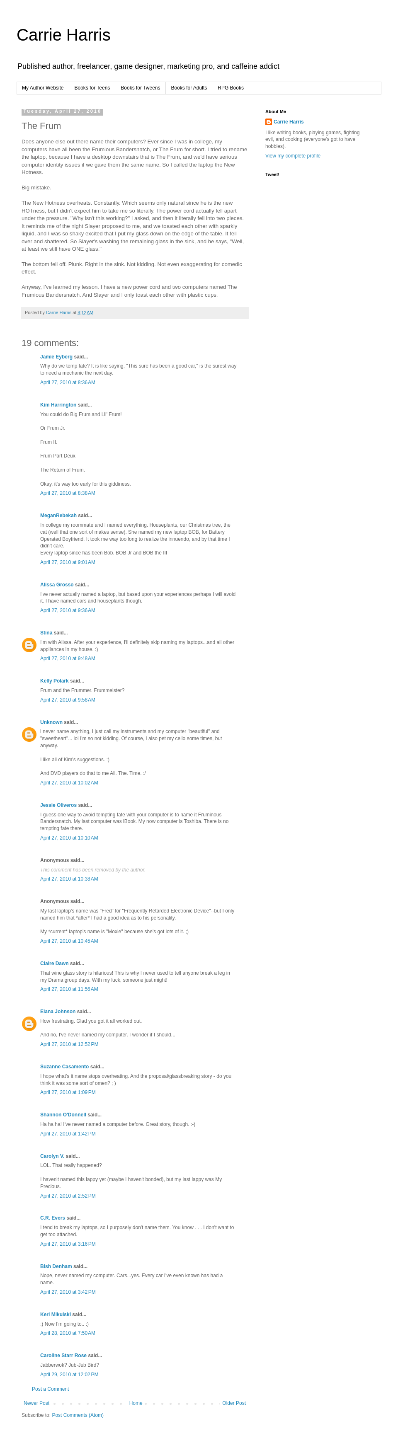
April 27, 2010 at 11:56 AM (69, 989)
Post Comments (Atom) (78, 1415)
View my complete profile (292, 156)
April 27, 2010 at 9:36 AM (67, 610)
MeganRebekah (58, 515)
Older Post (234, 1403)
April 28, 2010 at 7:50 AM (67, 1333)
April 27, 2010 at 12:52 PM (69, 1044)
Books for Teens (92, 88)
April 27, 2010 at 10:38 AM (69, 879)
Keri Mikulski (55, 1314)
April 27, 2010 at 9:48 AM (67, 658)
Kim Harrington (58, 405)
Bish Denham (56, 1266)
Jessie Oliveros (58, 805)
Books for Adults (189, 88)
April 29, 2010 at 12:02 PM (69, 1374)
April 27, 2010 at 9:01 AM (67, 562)
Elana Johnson (57, 1011)
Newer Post (36, 1403)
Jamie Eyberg (56, 357)
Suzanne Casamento (64, 1067)
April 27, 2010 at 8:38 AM (67, 493)
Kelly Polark (54, 681)
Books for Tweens (140, 88)
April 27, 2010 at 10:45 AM (69, 941)
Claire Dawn (54, 963)
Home (136, 1403)
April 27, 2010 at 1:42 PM (68, 1134)
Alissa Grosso (57, 585)
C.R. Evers (52, 1218)
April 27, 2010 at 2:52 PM (68, 1196)
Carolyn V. (52, 1156)
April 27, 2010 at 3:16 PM (68, 1244)
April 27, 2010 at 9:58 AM (67, 700)
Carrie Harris (64, 35)
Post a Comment (50, 1389)
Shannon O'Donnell (63, 1115)
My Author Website (43, 88)
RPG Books (231, 88)
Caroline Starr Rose (63, 1355)
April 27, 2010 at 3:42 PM (68, 1292)
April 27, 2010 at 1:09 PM (68, 1092)
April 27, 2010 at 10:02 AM (69, 783)
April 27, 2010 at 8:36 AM (67, 382)
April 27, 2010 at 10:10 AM (69, 838)
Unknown (51, 722)
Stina (46, 633)
